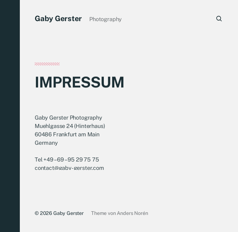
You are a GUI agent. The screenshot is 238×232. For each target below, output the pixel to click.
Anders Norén (132, 213)
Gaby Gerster (58, 18)
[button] (10, 116)
